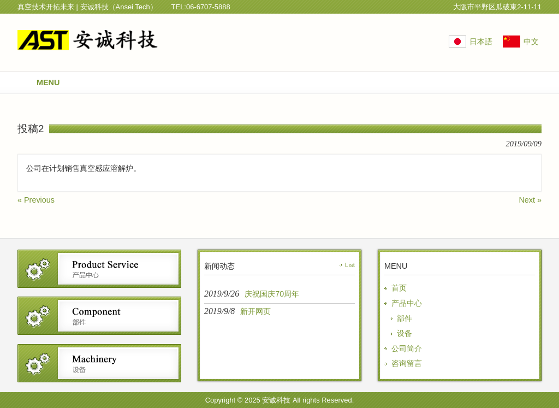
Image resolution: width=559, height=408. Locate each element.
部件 (404, 318)
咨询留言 (406, 363)
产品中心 (406, 303)
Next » (530, 200)
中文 (531, 41)
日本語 (480, 41)
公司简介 (406, 348)
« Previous (36, 200)
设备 (404, 333)
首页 (399, 287)
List (350, 265)
